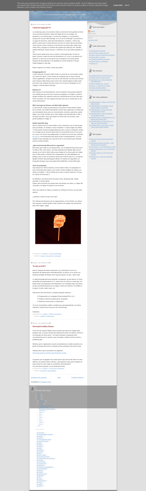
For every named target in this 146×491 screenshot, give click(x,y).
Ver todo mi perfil (93, 40)
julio (40, 414)
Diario (40, 443)
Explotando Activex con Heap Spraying (102, 75)
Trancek (92, 31)
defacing (40, 485)
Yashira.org (94, 63)
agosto (41, 412)
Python (40, 482)
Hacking (40, 436)
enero (41, 424)
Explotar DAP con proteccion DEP (100, 77)
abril (40, 419)
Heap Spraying (42, 473)
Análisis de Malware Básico (98, 87)
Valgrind (36, 136)
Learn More (118, 5)
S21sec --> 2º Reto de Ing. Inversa (100, 85)
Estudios (42, 316)
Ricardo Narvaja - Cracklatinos (99, 61)
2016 (39, 394)
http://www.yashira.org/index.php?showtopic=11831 (49, 353)
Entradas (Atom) (45, 382)
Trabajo (40, 484)
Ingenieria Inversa (43, 441)
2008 (39, 399)
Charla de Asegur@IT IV (42, 28)
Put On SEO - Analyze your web (100, 53)
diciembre (42, 400)
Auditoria (40, 449)
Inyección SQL (50, 256)
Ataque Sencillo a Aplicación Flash (100, 90)
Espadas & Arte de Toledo (98, 50)
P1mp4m (40, 451)
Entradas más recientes (39, 377)
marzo (41, 421)
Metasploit (41, 465)
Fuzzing (40, 446)
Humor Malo (41, 461)
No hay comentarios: (58, 368)
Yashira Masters (51, 370)
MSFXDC (41, 475)
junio (40, 415)
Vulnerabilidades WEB (44, 439)
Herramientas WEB (43, 456)
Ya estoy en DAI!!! (39, 266)
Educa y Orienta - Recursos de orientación (103, 55)
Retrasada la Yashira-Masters (43, 326)
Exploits (40, 437)
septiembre (42, 410)
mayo (40, 417)
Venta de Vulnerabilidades (45, 467)
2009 (39, 397)
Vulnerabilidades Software (45, 434)
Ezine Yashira (42, 455)
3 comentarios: (57, 314)
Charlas (42, 256)
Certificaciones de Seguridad (46, 458)
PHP (39, 477)
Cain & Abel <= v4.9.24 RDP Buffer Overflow (103, 147)
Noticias (40, 444)
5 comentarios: (57, 253)
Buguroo (40, 470)
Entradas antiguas (77, 377)
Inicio (59, 377)
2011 (39, 395)
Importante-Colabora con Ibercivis (100, 59)
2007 (39, 426)
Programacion (50, 316)
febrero (41, 422)
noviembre (42, 402)
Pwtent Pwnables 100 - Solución (100, 83)
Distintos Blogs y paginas (98, 57)
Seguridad (58, 256)
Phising (40, 479)
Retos (40, 453)
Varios (40, 448)
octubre (41, 404)
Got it (127, 5)
